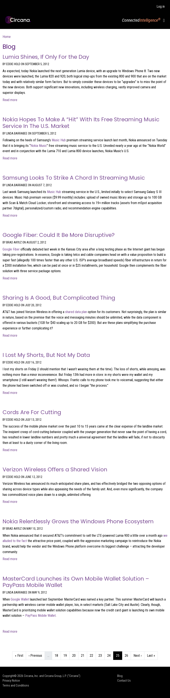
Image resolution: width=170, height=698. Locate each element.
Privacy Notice (11, 680)
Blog (120, 676)
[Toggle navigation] (163, 20)
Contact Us (124, 680)
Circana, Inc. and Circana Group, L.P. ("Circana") (52, 676)
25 (119, 655)
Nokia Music (39, 146)
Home (7, 37)
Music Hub (59, 140)
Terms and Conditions (16, 685)
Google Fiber (11, 249)
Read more (10, 100)
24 (110, 655)
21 (84, 655)
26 (128, 655)
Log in (161, 6)
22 (92, 655)
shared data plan (76, 312)
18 (57, 655)
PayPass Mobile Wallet (40, 616)
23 (101, 655)
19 (66, 655)
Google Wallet (20, 599)
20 (75, 655)
